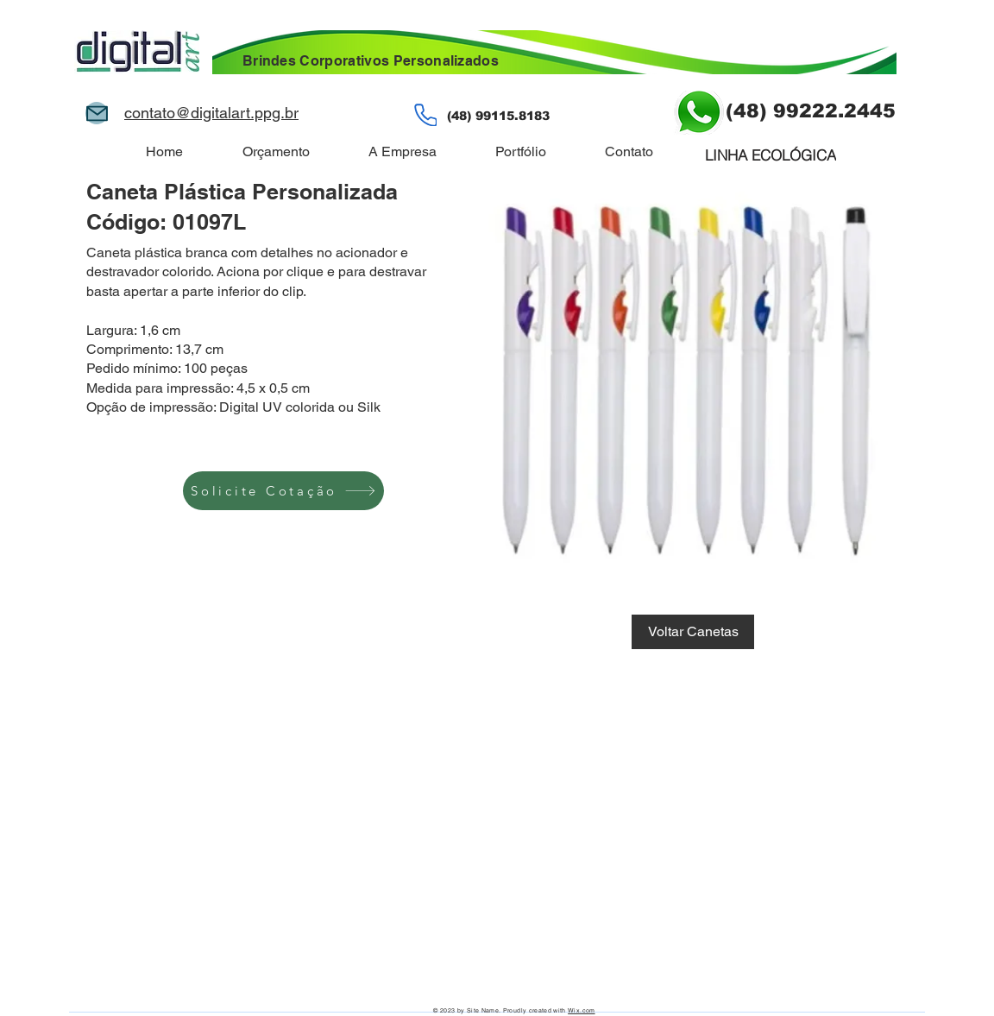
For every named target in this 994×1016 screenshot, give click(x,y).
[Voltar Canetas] (693, 632)
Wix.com (581, 1010)
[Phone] (425, 115)
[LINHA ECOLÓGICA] (770, 155)
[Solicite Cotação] (283, 490)
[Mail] (96, 113)
